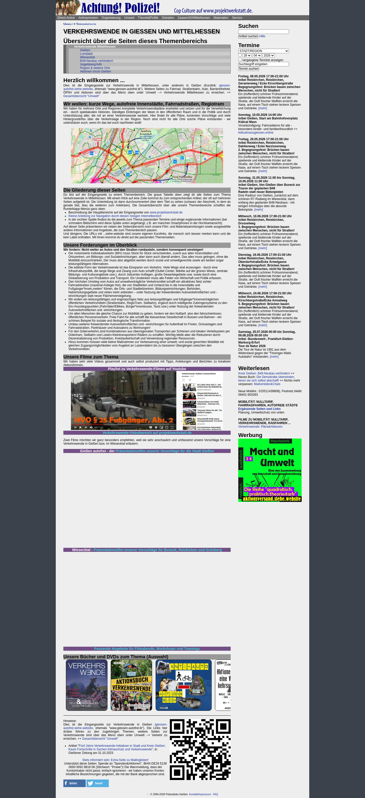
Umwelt (129, 18)
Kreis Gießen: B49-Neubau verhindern (264, 373)
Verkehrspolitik (86, 24)
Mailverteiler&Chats (267, 384)
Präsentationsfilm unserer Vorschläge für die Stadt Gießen (165, 451)
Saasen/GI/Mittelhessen (194, 18)
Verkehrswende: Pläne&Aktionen (260, 426)
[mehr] (262, 108)
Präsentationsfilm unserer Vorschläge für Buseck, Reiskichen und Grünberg (158, 550)
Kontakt (193, 794)
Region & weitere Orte (95, 68)
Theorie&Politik (148, 18)
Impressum (204, 794)
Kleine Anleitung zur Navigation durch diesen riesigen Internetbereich (114, 216)
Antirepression (88, 18)
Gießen (85, 50)
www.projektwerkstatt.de (166, 212)
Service (237, 18)
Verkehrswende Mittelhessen (95, 46)
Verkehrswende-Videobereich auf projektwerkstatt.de (147, 433)
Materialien (221, 18)
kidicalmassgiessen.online (255, 132)
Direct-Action (66, 18)
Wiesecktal (87, 57)
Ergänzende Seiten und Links (259, 409)
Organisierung (110, 18)
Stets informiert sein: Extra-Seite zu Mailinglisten (115, 760)
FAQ (215, 794)
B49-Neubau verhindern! (96, 61)
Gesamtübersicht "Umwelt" (81, 96)
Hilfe (262, 36)
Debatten (168, 18)
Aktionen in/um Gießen (95, 71)
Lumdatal (86, 54)
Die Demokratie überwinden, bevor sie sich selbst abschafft (266, 378)
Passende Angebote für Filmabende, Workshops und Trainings (147, 649)
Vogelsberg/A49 (91, 64)
